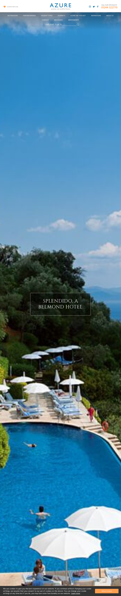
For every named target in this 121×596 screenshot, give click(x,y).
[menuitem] (12, 15)
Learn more (75, 593)
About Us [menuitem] (110, 15)
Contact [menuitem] (45, 20)
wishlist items (12, 7)
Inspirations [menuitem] (96, 15)
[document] (61, 591)
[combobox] (60, 24)
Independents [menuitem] (73, 20)
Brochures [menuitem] (58, 20)
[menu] (60, 18)
